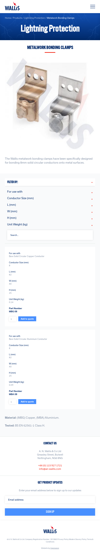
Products (17, 18)
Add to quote (27, 319)
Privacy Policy (63, 539)
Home (8, 18)
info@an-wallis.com (50, 468)
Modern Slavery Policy (78, 539)
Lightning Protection (34, 18)
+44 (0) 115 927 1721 (50, 465)
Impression (54, 548)
